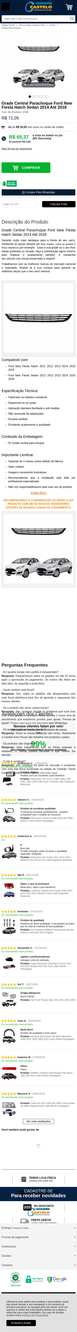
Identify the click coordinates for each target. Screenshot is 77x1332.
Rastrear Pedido (21, 1228)
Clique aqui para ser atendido (29, 723)
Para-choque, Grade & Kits (32, 25)
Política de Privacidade (35, 1315)
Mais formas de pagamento (17, 148)
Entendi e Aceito (21, 1322)
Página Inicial (8, 25)
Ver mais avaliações (38, 1121)
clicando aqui (48, 772)
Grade (52, 25)
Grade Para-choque (11, 28)
